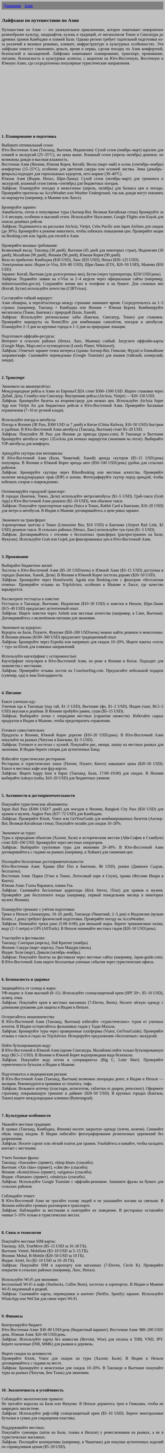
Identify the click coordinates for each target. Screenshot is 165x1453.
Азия (28, 5)
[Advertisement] (82, 102)
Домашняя (12, 5)
